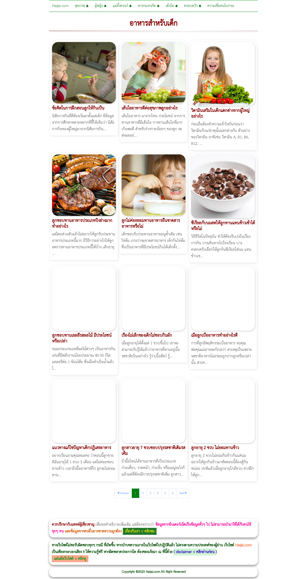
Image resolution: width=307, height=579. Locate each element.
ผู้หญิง (100, 5)
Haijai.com (60, 5)
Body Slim (69, 515)
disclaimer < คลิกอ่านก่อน (195, 552)
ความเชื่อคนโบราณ (220, 5)
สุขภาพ (82, 5)
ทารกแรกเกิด (148, 5)
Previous (123, 493)
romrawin (147, 515)
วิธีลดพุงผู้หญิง (85, 515)
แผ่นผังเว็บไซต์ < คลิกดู (70, 558)
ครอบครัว (192, 5)
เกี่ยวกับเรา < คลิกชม (139, 531)
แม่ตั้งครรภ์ (122, 5)
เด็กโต (172, 5)
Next (183, 493)
